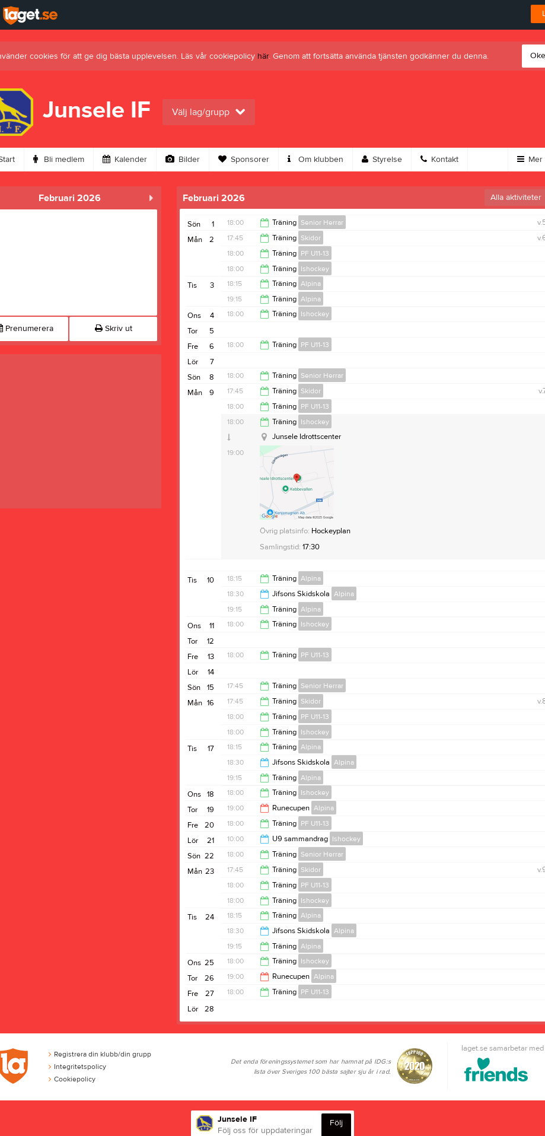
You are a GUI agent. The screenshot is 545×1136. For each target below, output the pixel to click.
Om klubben (315, 159)
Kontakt (439, 159)
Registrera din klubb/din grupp (100, 1054)
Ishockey (315, 268)
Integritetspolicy (77, 1066)
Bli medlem (58, 159)
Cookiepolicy (72, 1079)
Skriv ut (113, 328)
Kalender (125, 159)
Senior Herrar (322, 222)
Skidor (311, 238)
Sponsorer (243, 159)
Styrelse (382, 159)
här (263, 56)
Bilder (182, 159)
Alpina (311, 283)
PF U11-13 (315, 253)
